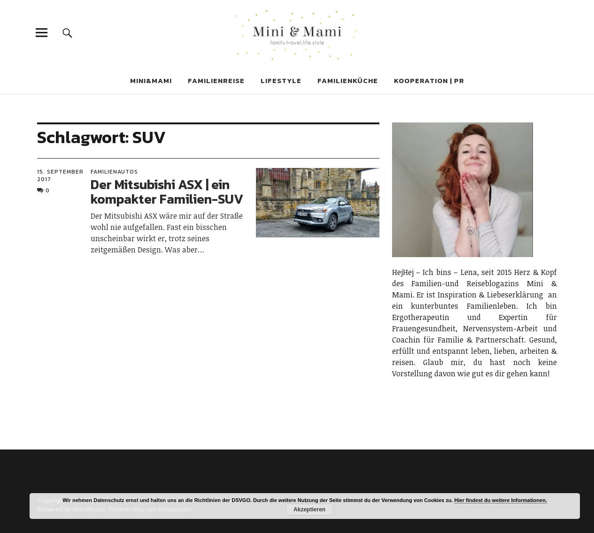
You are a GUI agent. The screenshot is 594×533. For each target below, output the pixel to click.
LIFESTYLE (281, 80)
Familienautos (114, 172)
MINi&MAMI (151, 80)
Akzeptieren (309, 509)
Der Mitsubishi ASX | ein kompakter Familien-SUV (167, 192)
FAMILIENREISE (216, 80)
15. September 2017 (60, 175)
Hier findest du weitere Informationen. (501, 500)
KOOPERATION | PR (429, 80)
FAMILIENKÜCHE (347, 80)
